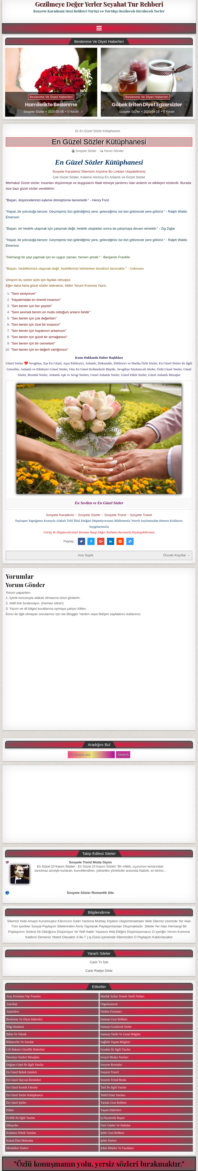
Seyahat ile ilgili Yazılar (116, 1049)
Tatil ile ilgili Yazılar (113, 1087)
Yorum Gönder (114, 151)
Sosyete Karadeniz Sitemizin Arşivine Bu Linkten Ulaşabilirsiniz (99, 171)
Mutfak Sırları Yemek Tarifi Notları (123, 996)
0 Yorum (73, 111)
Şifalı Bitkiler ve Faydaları (117, 1148)
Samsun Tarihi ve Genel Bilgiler (121, 1034)
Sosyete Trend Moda (113, 1080)
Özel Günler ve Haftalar (116, 1125)
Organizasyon (109, 1004)
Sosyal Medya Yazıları (114, 1057)
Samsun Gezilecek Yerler (116, 1027)
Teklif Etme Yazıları (113, 1095)
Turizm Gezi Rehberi (114, 1102)
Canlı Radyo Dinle (99, 971)
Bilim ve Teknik (16, 1034)
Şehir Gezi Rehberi (112, 1133)
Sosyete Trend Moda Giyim (90, 862)
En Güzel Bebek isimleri (21, 1072)
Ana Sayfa (85, 555)
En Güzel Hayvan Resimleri (23, 1080)
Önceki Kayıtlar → (176, 555)
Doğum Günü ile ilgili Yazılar (24, 1064)
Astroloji (11, 1004)
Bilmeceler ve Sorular (20, 1042)
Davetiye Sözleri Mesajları (22, 1057)
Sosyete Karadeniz (60, 515)
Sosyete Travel (141, 515)
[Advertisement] (99, 804)
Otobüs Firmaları (111, 1011)
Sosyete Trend (115, 515)
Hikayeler (12, 1125)
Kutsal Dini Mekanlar (19, 1140)
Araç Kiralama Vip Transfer (23, 996)
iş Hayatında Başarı (113, 1118)
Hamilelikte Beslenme (51, 104)
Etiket (10, 1110)
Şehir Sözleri (109, 1140)
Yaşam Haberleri (111, 1110)
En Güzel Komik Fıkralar (22, 1087)
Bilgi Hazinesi (15, 1027)
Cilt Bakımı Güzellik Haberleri (25, 1049)
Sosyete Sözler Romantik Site (90, 893)
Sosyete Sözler (33, 111)
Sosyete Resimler (111, 1064)
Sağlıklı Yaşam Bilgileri (115, 1042)
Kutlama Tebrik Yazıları (21, 1133)
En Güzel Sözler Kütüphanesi (100, 131)
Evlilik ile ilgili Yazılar (20, 1118)
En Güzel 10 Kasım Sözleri (56, 866)
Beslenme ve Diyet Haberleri (51, 97)
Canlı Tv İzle (99, 962)
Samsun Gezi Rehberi (114, 1019)
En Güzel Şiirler (16, 1102)
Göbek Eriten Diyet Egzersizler (147, 104)
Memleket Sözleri (17, 1148)
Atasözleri (12, 1011)
